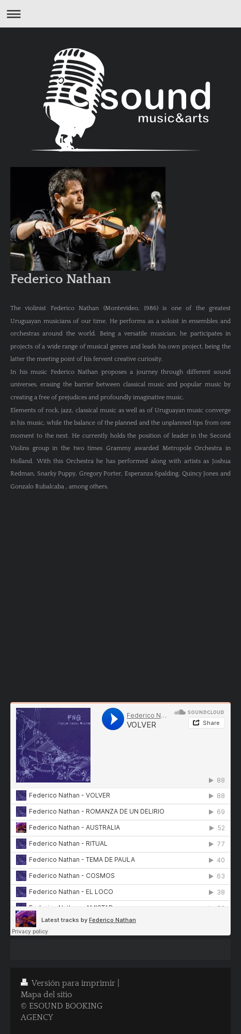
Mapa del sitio (46, 994)
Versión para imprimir (69, 983)
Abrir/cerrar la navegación (120, 14)
